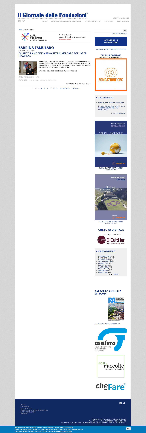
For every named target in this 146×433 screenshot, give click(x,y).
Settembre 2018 (105, 261)
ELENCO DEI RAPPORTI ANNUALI (107, 324)
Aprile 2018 (103, 270)
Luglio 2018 (103, 265)
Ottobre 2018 (104, 260)
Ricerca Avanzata (119, 33)
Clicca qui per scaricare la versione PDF (111, 168)
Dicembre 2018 (104, 256)
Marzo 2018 (103, 272)
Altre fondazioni (92, 21)
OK (128, 429)
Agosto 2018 (103, 263)
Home (45, 21)
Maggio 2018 (103, 269)
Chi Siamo (109, 21)
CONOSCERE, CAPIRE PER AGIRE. (111, 102)
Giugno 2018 (103, 267)
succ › (116, 274)
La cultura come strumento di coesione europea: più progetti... (111, 108)
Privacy (24, 414)
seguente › (65, 89)
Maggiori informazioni (64, 432)
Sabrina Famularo (48, 80)
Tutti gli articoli (118, 113)
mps (37, 77)
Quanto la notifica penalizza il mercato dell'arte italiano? (52, 54)
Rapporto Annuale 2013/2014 (108, 292)
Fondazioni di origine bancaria (66, 21)
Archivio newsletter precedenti (111, 49)
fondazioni (29, 77)
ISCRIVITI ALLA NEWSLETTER (111, 41)
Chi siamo (25, 406)
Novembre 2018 (104, 258)
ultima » (75, 89)
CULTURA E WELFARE (111, 55)
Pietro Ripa (33, 80)
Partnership (123, 21)
